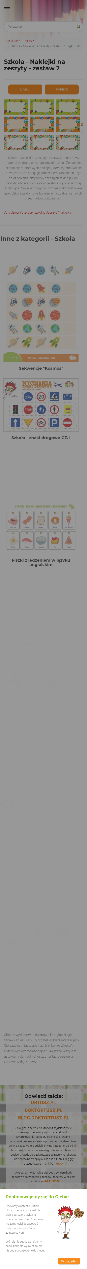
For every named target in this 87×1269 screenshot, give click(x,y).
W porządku (69, 1261)
